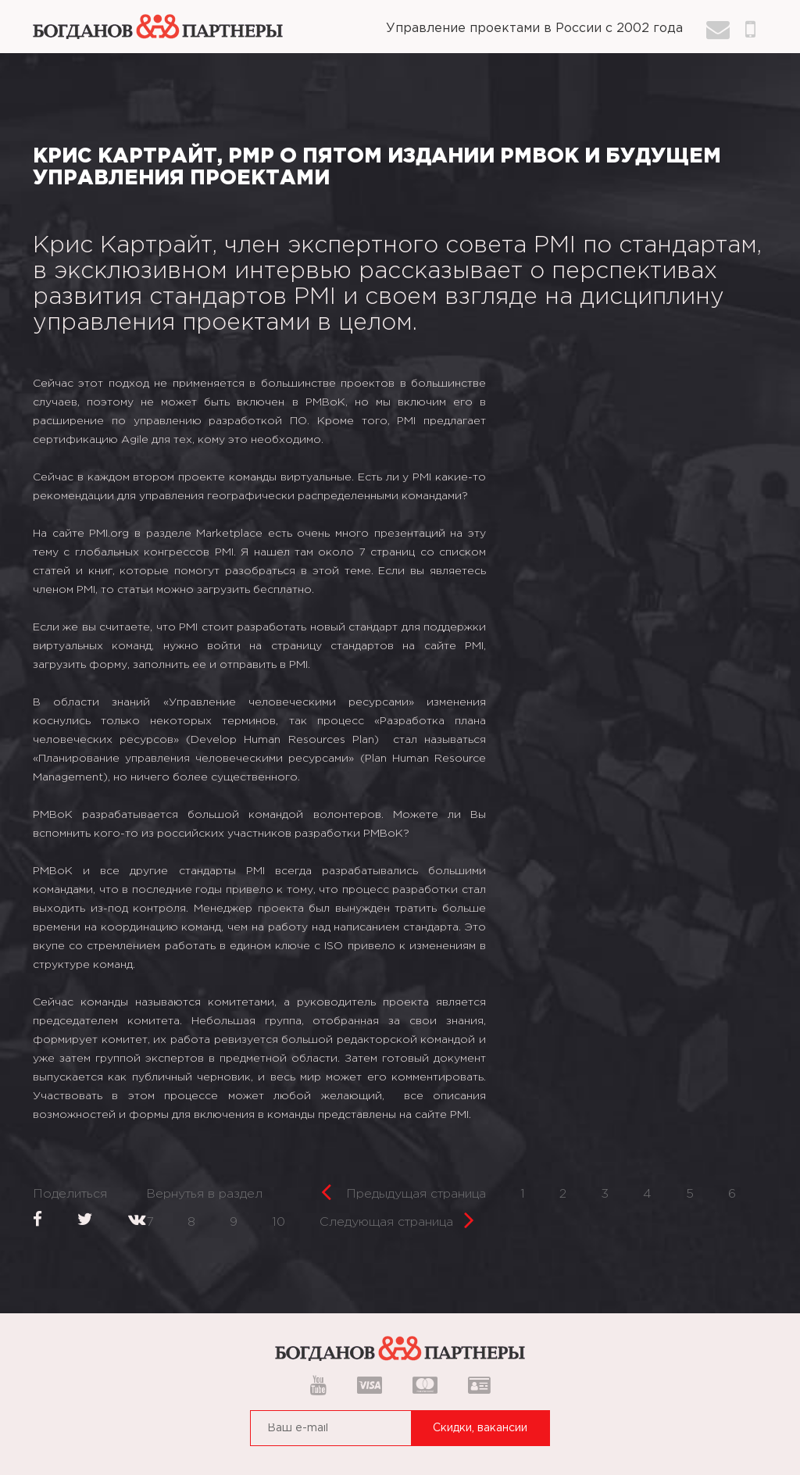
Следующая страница (397, 1217)
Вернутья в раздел (204, 1194)
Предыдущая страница (403, 1189)
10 (278, 1222)
